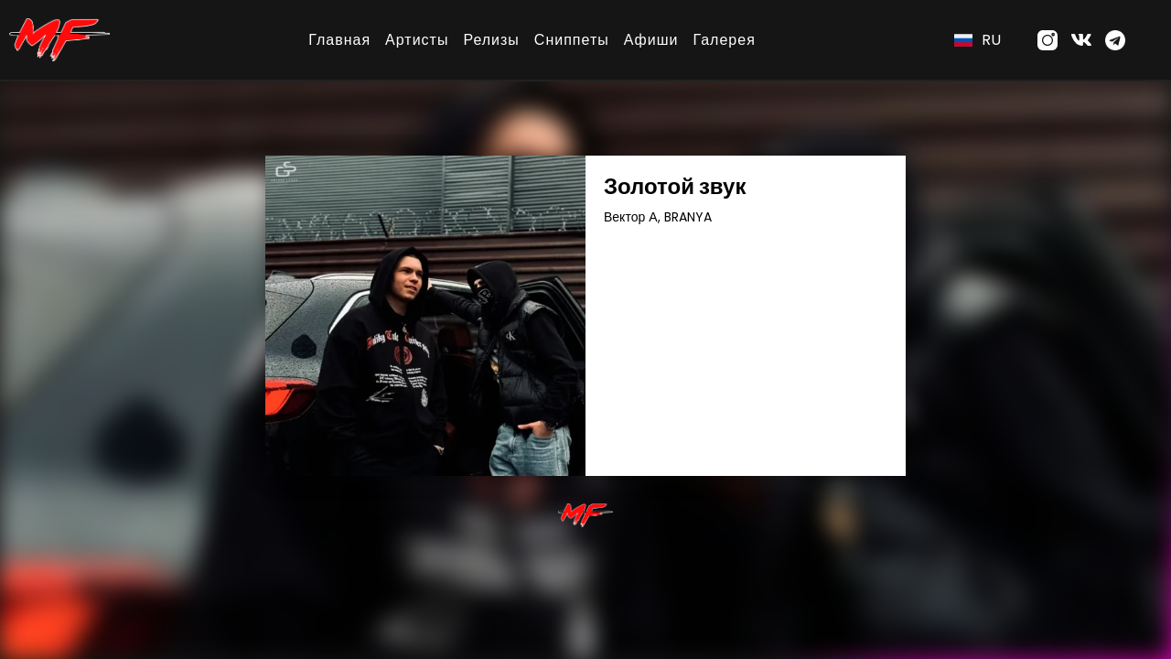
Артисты (416, 40)
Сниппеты (571, 40)
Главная (339, 40)
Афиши (651, 40)
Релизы (491, 40)
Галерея (724, 40)
